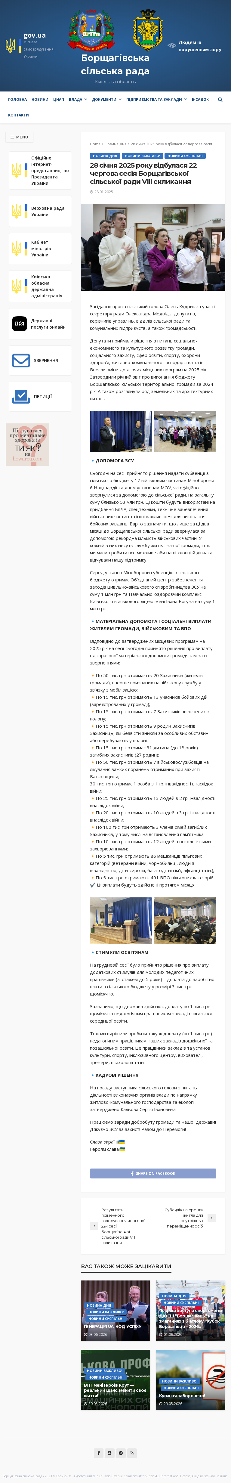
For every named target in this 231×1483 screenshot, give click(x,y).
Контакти (18, 115)
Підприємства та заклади (154, 99)
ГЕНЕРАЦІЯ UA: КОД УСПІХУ (113, 1326)
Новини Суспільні (185, 155)
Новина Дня (105, 155)
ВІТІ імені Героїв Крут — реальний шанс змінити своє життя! (115, 1390)
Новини (40, 99)
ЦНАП (58, 99)
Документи (104, 99)
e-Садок (200, 99)
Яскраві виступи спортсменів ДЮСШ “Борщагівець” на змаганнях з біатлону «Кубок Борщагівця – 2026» (190, 1318)
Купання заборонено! (182, 1395)
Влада (75, 99)
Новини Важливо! (142, 155)
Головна (17, 99)
